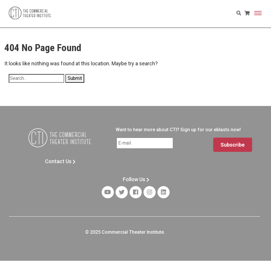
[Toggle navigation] (258, 13)
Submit (75, 78)
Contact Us (60, 161)
